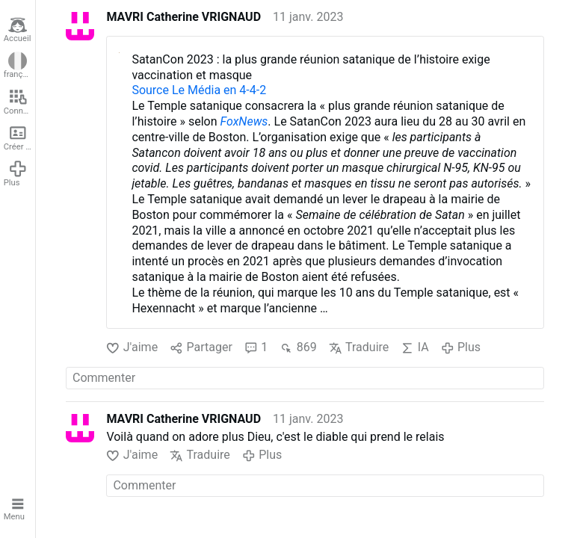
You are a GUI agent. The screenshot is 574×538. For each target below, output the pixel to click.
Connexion (19, 101)
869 (298, 348)
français (19, 66)
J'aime (132, 348)
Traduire (359, 348)
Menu (16, 508)
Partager (201, 348)
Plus (16, 173)
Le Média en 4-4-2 (219, 90)
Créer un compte (19, 137)
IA (414, 348)
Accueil (17, 30)
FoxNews (244, 121)
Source (152, 90)
